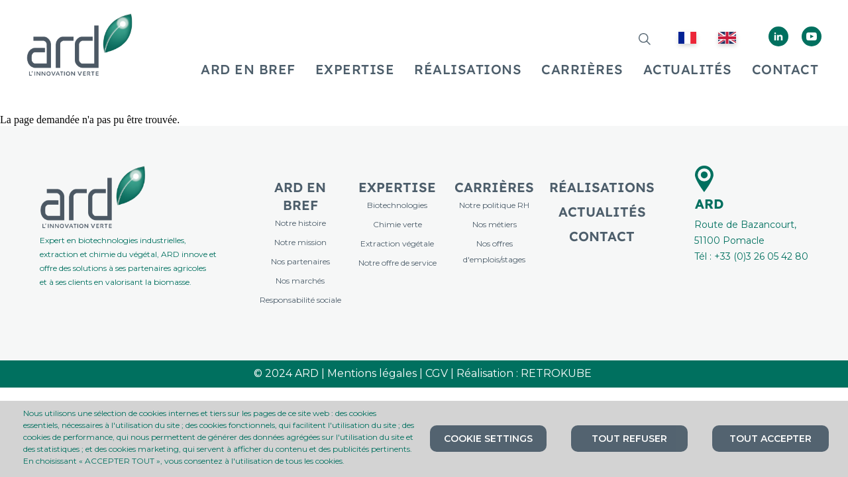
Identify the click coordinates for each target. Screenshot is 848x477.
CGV (436, 373)
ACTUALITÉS (687, 69)
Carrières (494, 187)
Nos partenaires (300, 261)
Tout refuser (629, 439)
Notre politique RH (494, 205)
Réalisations (602, 187)
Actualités (602, 211)
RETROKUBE (557, 373)
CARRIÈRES (582, 69)
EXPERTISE (355, 69)
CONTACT (785, 69)
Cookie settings (488, 439)
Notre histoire (300, 223)
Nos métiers (494, 224)
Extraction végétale (397, 243)
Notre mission (300, 242)
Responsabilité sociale (300, 300)
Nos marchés (300, 281)
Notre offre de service (397, 263)
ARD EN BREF (248, 69)
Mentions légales (372, 373)
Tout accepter (770, 439)
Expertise (397, 187)
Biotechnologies (397, 205)
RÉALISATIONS (467, 69)
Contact (602, 236)
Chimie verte (397, 224)
